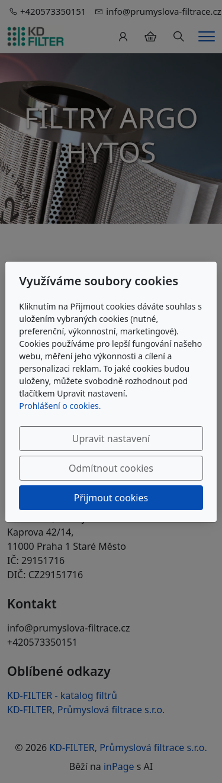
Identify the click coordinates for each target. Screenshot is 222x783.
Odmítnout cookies (111, 468)
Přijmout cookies (111, 497)
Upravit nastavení (111, 438)
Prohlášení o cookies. (60, 405)
